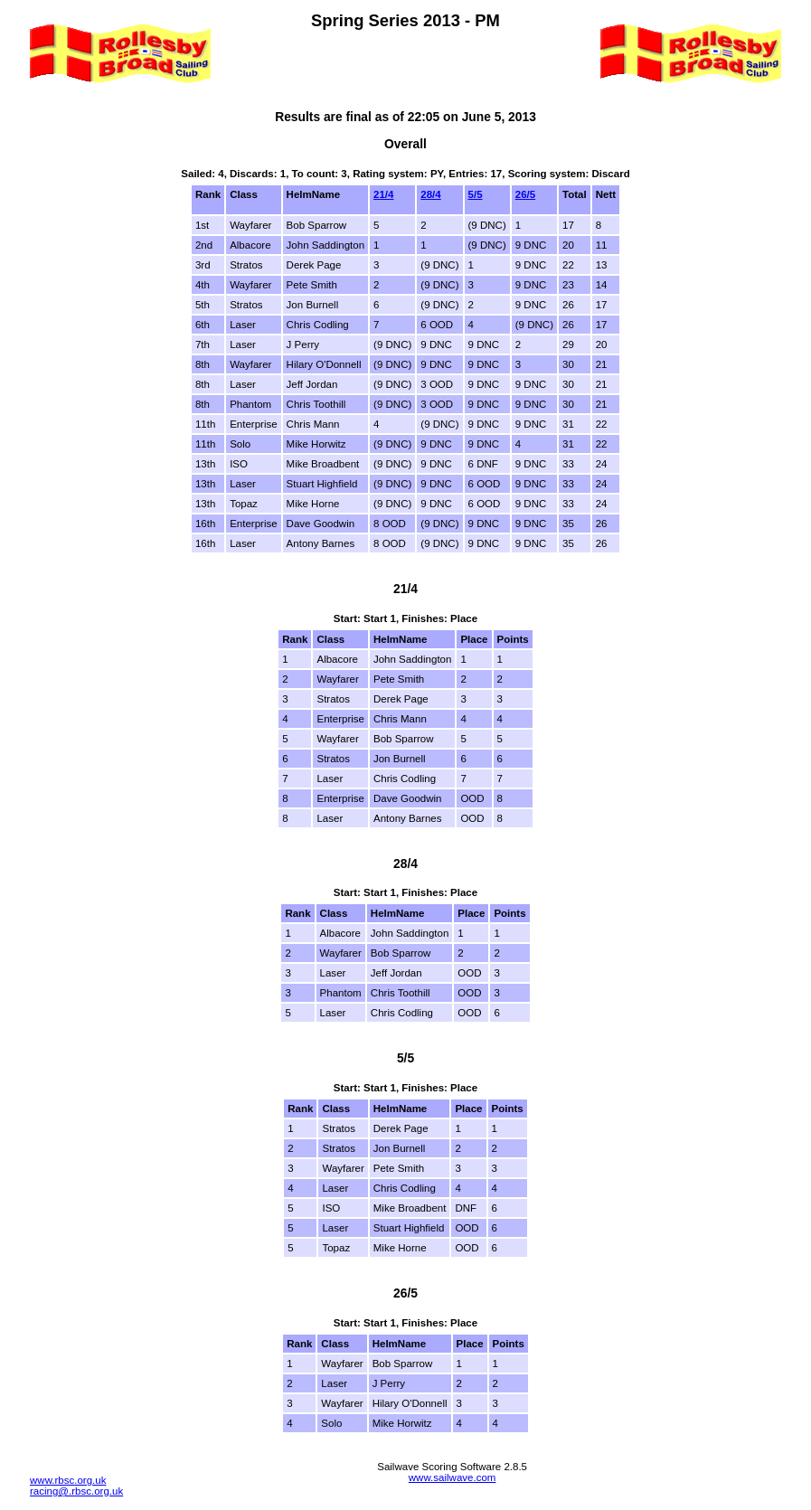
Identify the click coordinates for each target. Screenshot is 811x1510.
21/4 (383, 194)
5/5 (475, 194)
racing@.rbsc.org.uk (76, 1491)
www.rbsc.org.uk (68, 1480)
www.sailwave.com (452, 1477)
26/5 (525, 194)
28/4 (430, 194)
